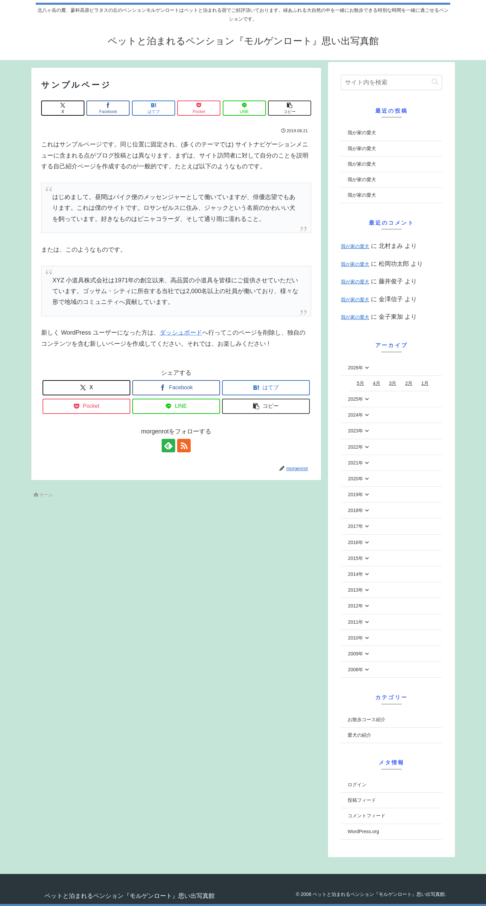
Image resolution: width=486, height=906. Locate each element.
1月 (425, 383)
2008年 (355, 669)
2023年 (355, 430)
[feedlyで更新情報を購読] (168, 445)
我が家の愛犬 (362, 132)
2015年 (355, 558)
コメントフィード (366, 815)
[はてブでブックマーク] (153, 108)
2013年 (355, 590)
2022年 (355, 447)
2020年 (355, 478)
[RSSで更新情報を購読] (184, 445)
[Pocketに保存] (198, 108)
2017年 (355, 526)
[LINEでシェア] (244, 108)
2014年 (355, 574)
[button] (289, 108)
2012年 (355, 605)
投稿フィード (362, 800)
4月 (376, 383)
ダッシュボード (181, 332)
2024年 (355, 415)
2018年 (355, 510)
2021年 (355, 462)
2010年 (355, 638)
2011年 (355, 622)
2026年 (355, 367)
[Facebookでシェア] (108, 108)
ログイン (357, 784)
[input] (391, 82)
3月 (393, 383)
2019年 (355, 494)
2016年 (355, 542)
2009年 (355, 653)
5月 (360, 383)
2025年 (355, 399)
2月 (408, 383)
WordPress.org (363, 831)
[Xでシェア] (62, 108)
